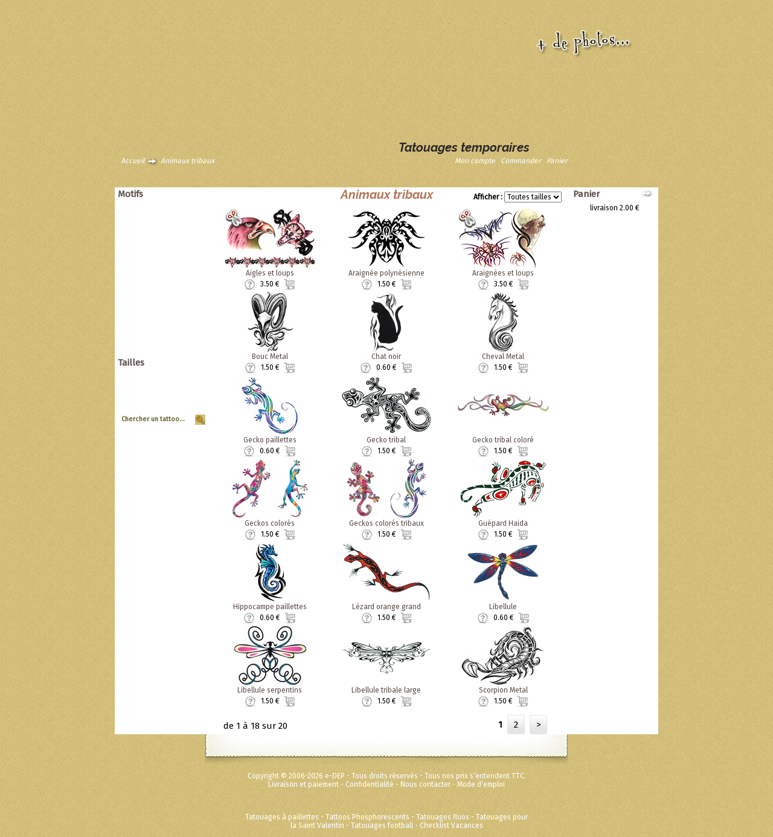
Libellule (503, 607)
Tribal (191, 284)
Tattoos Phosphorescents (367, 817)
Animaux (187, 208)
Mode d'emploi (481, 784)
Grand (191, 385)
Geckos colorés (270, 523)
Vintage (188, 292)
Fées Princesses (174, 343)
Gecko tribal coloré (503, 440)
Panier (557, 161)
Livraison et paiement (303, 784)
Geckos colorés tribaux (386, 523)
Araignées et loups (503, 273)
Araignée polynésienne (386, 273)
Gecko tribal (386, 440)
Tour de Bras (180, 410)
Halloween (183, 267)
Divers (191, 309)
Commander (521, 161)
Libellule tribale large (386, 690)
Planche (188, 402)
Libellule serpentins (269, 690)
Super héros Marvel (169, 335)
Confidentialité (369, 784)
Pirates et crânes (173, 250)
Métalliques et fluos (168, 351)
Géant (191, 376)
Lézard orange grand (386, 607)
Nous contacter (425, 784)
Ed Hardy (186, 318)
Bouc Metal (270, 356)
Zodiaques (183, 301)
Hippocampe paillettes (270, 607)
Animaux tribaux (187, 161)
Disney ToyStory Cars (166, 326)
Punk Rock (184, 258)
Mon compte (475, 161)
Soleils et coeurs (174, 275)
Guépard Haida (503, 523)
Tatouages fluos (442, 817)
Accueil (133, 161)
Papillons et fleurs (172, 242)
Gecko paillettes (270, 440)
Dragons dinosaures (168, 233)
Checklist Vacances (451, 825)
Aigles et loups (270, 273)
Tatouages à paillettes (282, 817)
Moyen (190, 393)
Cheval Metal (503, 356)
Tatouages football (382, 825)
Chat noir (386, 356)
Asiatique (185, 225)
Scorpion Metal (503, 690)
